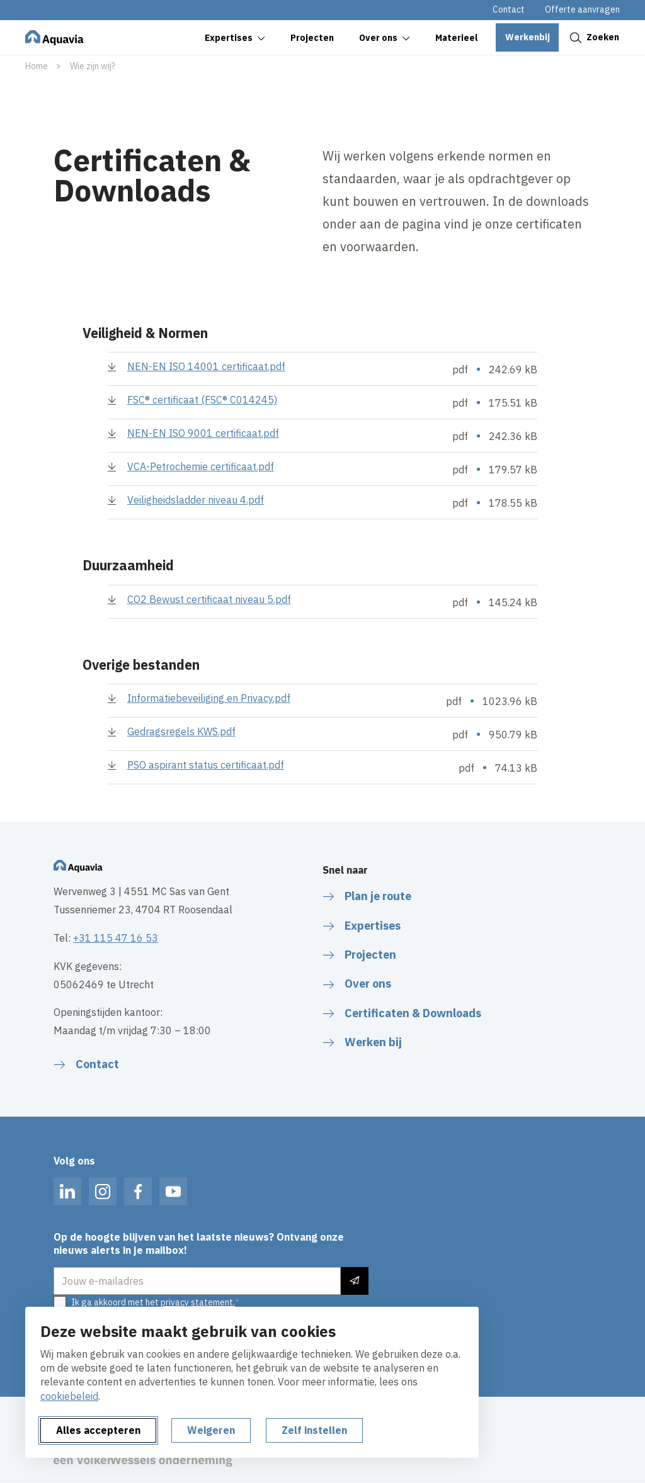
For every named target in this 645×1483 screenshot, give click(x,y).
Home (36, 66)
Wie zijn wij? (92, 66)
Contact (509, 9)
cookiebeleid (69, 1396)
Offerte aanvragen (582, 9)
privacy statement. (198, 1302)
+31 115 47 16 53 (115, 938)
